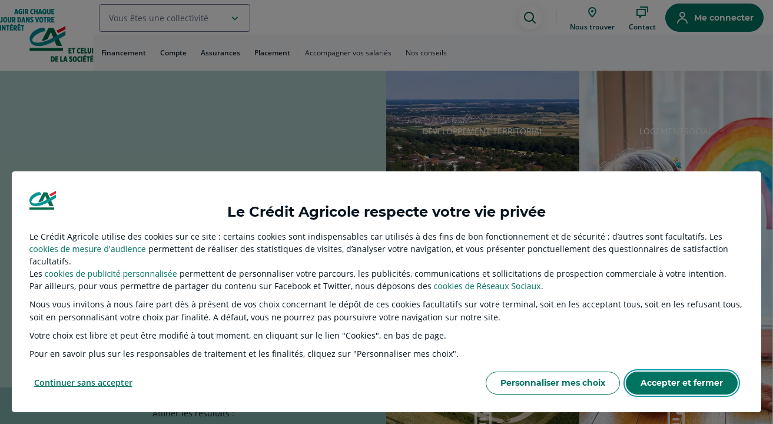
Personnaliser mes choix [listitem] (552, 382)
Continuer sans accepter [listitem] (83, 382)
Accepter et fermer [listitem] (682, 382)
